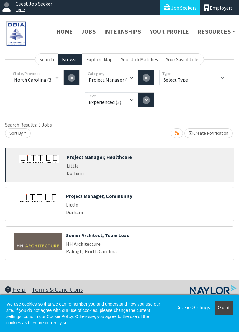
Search (47, 59)
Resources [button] (214, 31)
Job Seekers (180, 7)
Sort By (16, 133)
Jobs (88, 31)
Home (65, 31)
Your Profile (170, 31)
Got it (224, 307)
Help (15, 289)
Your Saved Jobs (182, 59)
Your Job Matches (139, 59)
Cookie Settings (192, 307)
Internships (123, 31)
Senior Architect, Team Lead (97, 235)
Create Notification (208, 133)
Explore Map (99, 59)
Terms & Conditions (57, 289)
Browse (70, 59)
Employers (218, 7)
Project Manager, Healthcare (99, 157)
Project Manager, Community (99, 196)
